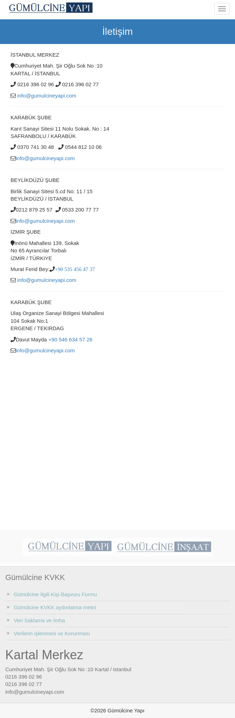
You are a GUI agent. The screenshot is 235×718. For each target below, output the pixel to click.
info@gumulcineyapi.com (46, 96)
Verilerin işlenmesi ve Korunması (52, 633)
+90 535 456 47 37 (75, 269)
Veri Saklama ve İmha (39, 620)
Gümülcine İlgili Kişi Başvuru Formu (55, 594)
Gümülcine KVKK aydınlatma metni (55, 607)
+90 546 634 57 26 (70, 339)
